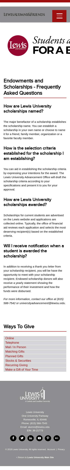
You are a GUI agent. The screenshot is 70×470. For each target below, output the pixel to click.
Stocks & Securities (18, 360)
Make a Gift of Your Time (21, 369)
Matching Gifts (14, 351)
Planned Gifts (14, 356)
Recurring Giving (16, 365)
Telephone (12, 342)
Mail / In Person (15, 347)
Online (9, 338)
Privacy (61, 449)
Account (51, 449)
